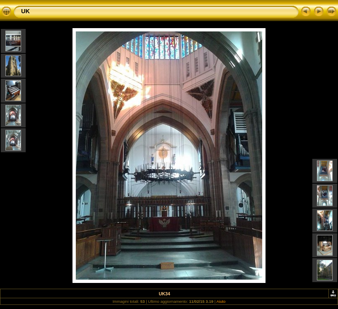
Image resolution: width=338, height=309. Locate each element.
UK (25, 11)
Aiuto (220, 301)
